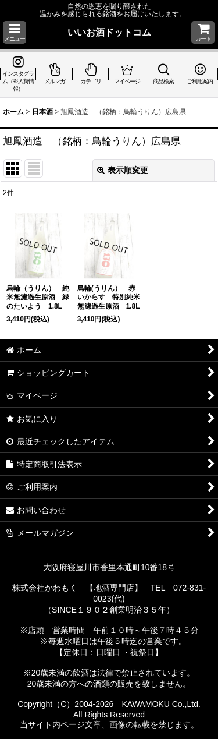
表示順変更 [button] (122, 170)
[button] (14, 32)
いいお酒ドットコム (109, 32)
